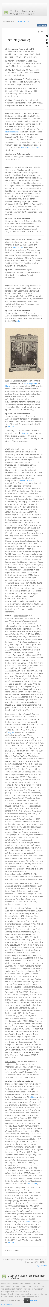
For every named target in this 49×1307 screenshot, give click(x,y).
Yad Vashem (32, 1183)
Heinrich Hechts (12, 131)
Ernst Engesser (30, 383)
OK (27, 1300)
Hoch (7, 386)
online (19, 321)
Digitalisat (25, 433)
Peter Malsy (18, 247)
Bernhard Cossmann (30, 147)
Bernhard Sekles (27, 480)
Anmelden (42, 1265)
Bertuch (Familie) (24, 21)
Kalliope (32, 1097)
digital (11, 732)
